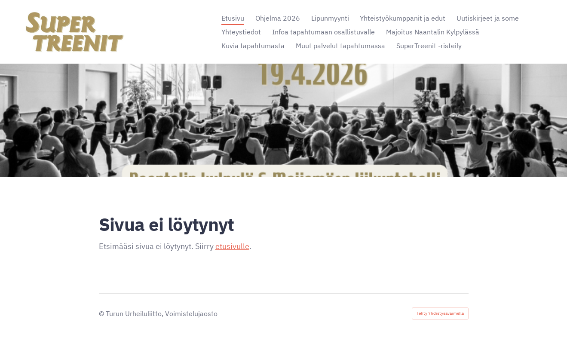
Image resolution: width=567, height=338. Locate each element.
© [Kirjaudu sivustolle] (102, 313)
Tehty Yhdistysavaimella (440, 313)
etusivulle (232, 246)
